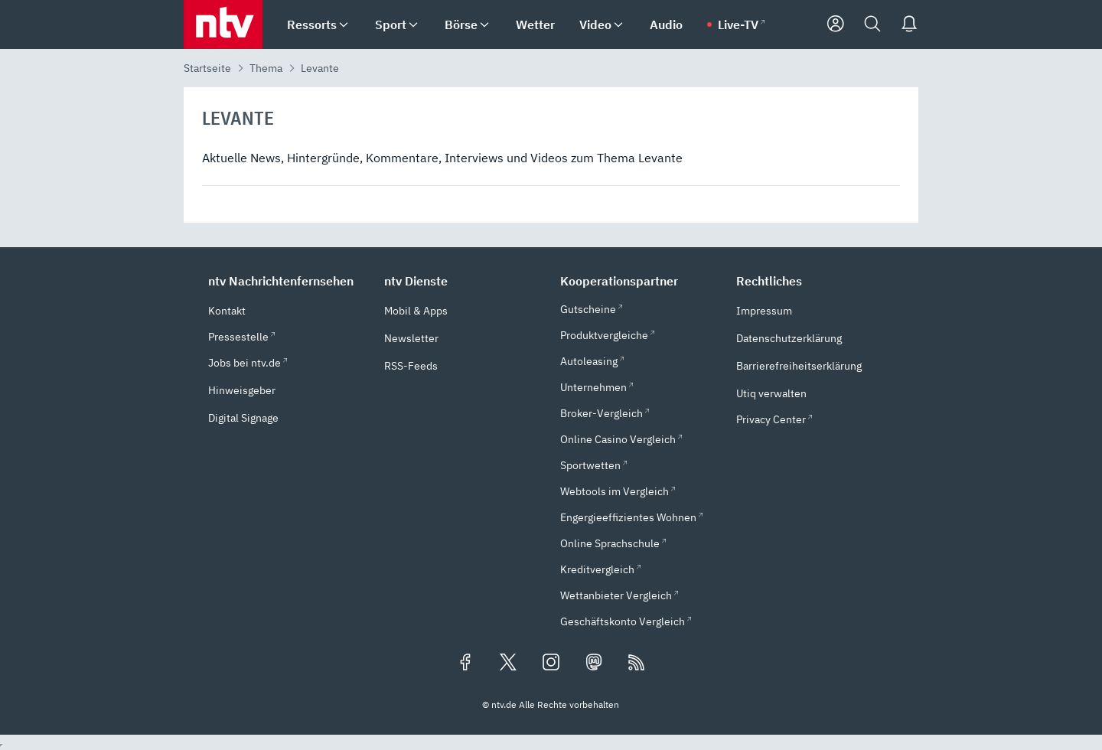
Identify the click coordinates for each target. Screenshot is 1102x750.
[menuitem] (343, 25)
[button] (287, 281)
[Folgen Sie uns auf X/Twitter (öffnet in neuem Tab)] (508, 663)
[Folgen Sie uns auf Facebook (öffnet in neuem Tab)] (465, 663)
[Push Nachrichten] (909, 24)
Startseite (207, 68)
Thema (265, 68)
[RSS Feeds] (636, 663)
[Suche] (872, 24)
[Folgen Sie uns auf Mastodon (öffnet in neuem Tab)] (594, 663)
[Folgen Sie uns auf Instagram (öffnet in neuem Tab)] (551, 663)
